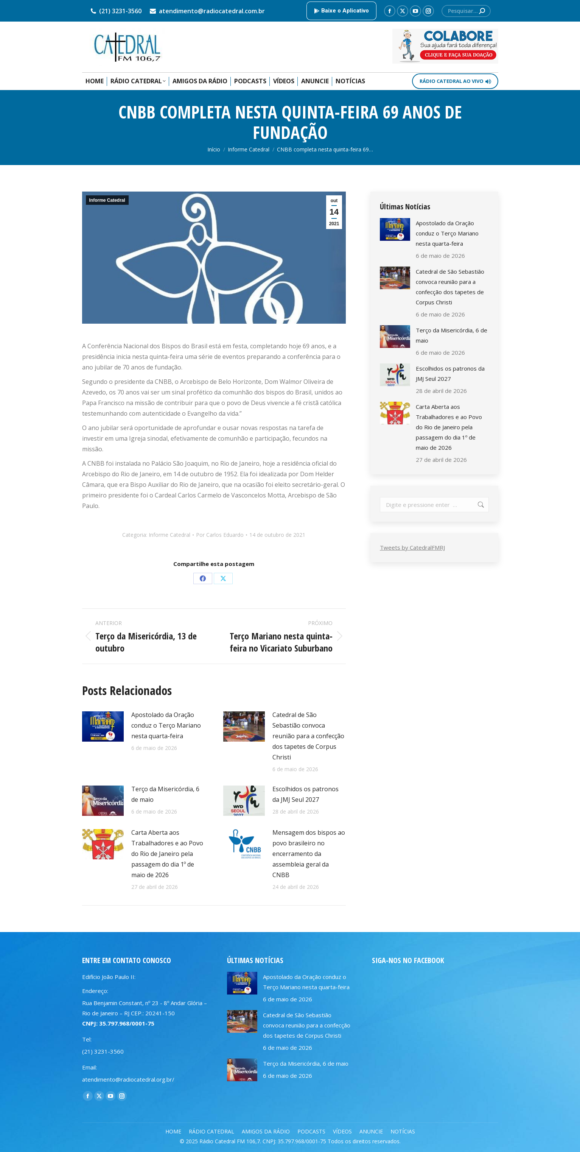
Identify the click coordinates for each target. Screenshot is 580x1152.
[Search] (466, 11)
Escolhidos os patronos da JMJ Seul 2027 (305, 794)
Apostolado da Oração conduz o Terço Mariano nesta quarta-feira (166, 725)
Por (220, 534)
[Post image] (103, 726)
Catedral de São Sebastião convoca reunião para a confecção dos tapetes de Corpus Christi (308, 736)
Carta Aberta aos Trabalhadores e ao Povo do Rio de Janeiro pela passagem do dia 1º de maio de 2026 (167, 853)
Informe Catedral (107, 200)
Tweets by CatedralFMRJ (412, 547)
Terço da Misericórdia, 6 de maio (165, 794)
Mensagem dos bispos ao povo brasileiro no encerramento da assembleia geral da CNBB (308, 853)
